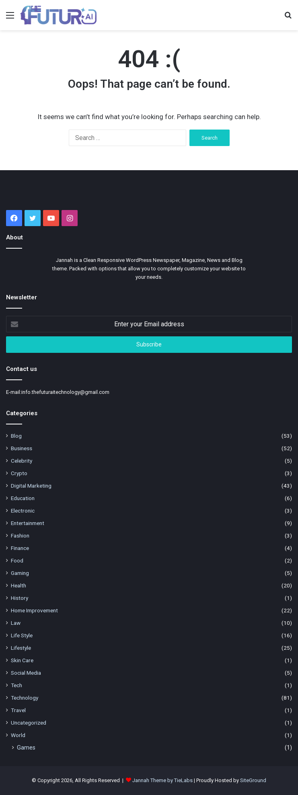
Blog (16, 436)
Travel (18, 710)
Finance (20, 548)
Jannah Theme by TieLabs (162, 780)
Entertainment (27, 523)
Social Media (26, 672)
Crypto (19, 473)
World (18, 735)
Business (21, 448)
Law (16, 623)
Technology (24, 697)
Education (23, 498)
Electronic (23, 510)
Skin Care (22, 660)
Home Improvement (34, 610)
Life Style (22, 635)
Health (18, 585)
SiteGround (253, 780)
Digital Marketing (31, 485)
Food (17, 560)
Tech (16, 685)
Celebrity (21, 460)
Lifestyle (21, 648)
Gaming (20, 573)
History (19, 598)
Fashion (20, 535)
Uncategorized (28, 722)
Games (26, 747)
